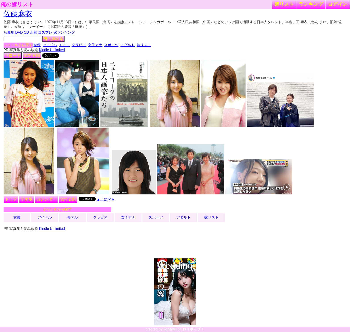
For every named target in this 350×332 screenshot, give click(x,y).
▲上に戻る (106, 199)
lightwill (170, 329)
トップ (11, 199)
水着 (33, 32)
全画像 (27, 199)
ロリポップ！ (193, 329)
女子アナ (95, 45)
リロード (13, 55)
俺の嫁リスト (17, 4)
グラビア (79, 45)
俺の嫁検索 (53, 39)
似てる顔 (32, 55)
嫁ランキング (64, 32)
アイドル (50, 45)
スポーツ (111, 45)
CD (26, 32)
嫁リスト (284, 4)
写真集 (9, 32)
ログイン (338, 4)
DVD (19, 32)
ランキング (311, 4)
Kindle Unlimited (52, 50)
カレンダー (46, 199)
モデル (64, 45)
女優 (37, 45)
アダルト (127, 45)
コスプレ (45, 32)
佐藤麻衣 (18, 14)
